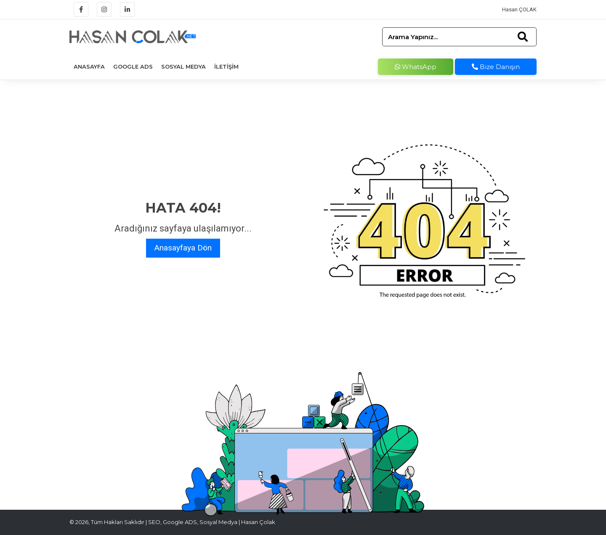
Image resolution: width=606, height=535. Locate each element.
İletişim (226, 66)
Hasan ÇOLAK (519, 9)
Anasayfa (89, 66)
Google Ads (133, 66)
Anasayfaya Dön (183, 248)
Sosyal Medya (183, 66)
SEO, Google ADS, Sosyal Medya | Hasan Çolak (211, 522)
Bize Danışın (496, 67)
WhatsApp (415, 67)
